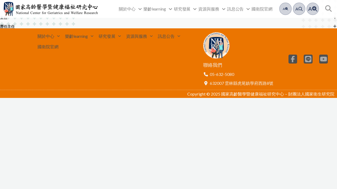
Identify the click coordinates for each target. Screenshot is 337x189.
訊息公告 (238, 9)
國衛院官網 (262, 8)
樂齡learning (157, 9)
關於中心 (130, 9)
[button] (328, 9)
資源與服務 (211, 9)
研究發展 (185, 9)
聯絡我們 (212, 67)
